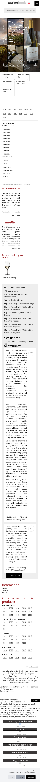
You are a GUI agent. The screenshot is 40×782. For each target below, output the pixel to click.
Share (35, 701)
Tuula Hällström (17, 300)
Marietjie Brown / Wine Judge (22, 303)
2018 (30, 608)
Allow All (31, 777)
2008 (30, 615)
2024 (5, 650)
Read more (16, 216)
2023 (4, 110)
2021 (15, 110)
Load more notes (14, 575)
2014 (15, 113)
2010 (4, 117)
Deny (11, 777)
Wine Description (10, 222)
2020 (20, 110)
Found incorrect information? (16, 184)
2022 (9, 110)
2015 (9, 113)
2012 (25, 113)
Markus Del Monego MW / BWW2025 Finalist (16, 568)
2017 (31, 110)
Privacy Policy (30, 772)
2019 (25, 110)
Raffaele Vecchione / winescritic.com (15, 295)
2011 (31, 113)
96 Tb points (11, 189)
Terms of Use (19, 772)
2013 (20, 113)
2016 (4, 113)
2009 (24, 615)
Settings (20, 777)
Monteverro (11, 65)
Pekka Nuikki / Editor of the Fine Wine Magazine (18, 308)
